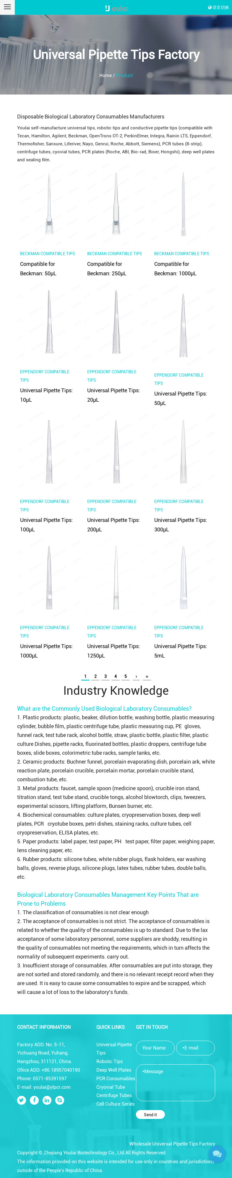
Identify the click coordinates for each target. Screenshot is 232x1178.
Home (105, 75)
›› (147, 676)
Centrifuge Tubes (114, 1095)
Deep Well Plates (113, 1070)
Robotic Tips (109, 1061)
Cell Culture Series (115, 1104)
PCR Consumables (115, 1078)
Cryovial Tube (110, 1087)
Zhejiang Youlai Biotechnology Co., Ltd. (84, 1153)
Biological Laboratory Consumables (142, 708)
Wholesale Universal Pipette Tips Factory (172, 1144)
